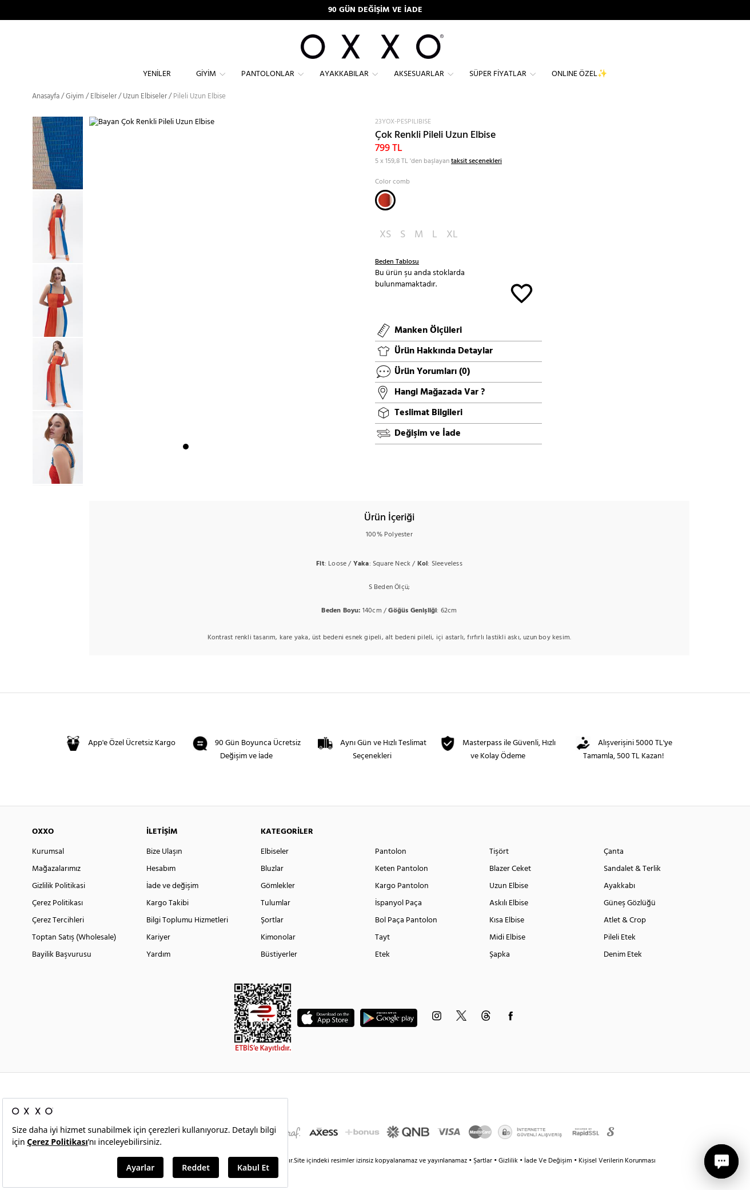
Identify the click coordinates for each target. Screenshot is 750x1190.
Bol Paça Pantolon (406, 941)
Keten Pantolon (401, 889)
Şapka (499, 975)
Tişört (499, 872)
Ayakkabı (619, 906)
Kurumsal (48, 872)
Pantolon (390, 872)
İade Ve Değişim (548, 1181)
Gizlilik (509, 1181)
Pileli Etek (620, 958)
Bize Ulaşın (164, 872)
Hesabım (160, 889)
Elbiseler (103, 117)
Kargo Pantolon (402, 906)
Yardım (158, 975)
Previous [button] (23, 321)
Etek (382, 975)
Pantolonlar (267, 83)
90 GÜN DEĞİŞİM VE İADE (375, 10)
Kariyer (158, 958)
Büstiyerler (279, 975)
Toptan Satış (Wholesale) (74, 958)
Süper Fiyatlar (497, 83)
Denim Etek (623, 975)
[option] (60, 247)
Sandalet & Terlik (632, 889)
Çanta (614, 872)
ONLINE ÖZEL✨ (579, 83)
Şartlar (483, 1181)
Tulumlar (275, 923)
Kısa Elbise (506, 941)
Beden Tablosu (397, 282)
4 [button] (217, 475)
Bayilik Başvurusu (61, 975)
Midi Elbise (507, 958)
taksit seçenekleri (476, 182)
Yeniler (157, 83)
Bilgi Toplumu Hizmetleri (187, 941)
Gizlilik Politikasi (58, 906)
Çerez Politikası (57, 923)
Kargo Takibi (167, 923)
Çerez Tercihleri (58, 941)
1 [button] (186, 475)
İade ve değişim (172, 906)
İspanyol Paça (398, 923)
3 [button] (206, 475)
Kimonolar (278, 958)
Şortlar (272, 941)
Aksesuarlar (419, 83)
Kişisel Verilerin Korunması (617, 1181)
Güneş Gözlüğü (630, 923)
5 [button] (227, 475)
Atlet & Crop (625, 941)
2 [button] (196, 475)
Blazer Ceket (510, 889)
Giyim (206, 83)
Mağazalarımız (56, 889)
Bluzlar (272, 889)
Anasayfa (45, 117)
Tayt (382, 958)
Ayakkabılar (344, 83)
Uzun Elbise (508, 906)
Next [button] (95, 315)
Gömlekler (278, 906)
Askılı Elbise (508, 923)
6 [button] (237, 475)
